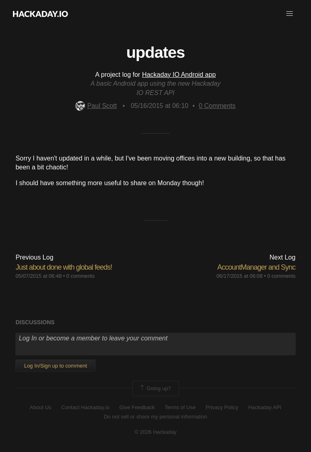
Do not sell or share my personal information (155, 417)
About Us (40, 407)
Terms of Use (180, 407)
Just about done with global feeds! (63, 267)
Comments (217, 105)
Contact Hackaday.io (85, 407)
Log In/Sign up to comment (55, 366)
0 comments (80, 276)
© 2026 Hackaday (155, 432)
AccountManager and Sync (256, 267)
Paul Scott (96, 105)
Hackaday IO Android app (179, 74)
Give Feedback (137, 407)
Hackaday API (264, 407)
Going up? (155, 388)
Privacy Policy (222, 407)
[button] (289, 13)
